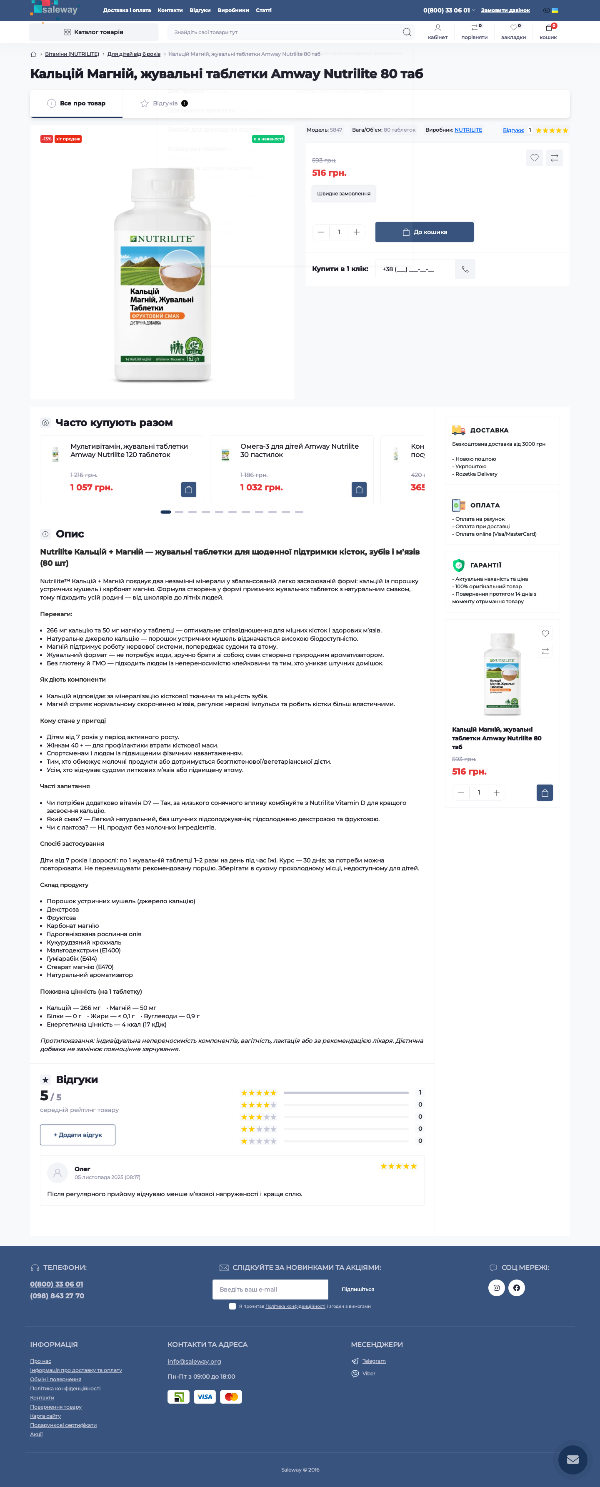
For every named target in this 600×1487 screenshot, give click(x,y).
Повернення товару (56, 1407)
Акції (36, 1434)
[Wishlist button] (534, 158)
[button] (165, 512)
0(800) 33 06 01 (56, 1284)
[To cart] (188, 489)
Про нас (40, 1361)
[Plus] (356, 232)
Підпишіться (358, 1289)
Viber (368, 1373)
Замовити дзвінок (505, 10)
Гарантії (486, 565)
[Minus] (320, 232)
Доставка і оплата (127, 10)
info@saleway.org (194, 1361)
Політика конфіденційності (295, 1306)
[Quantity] (338, 232)
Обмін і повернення (55, 1379)
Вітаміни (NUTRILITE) (72, 54)
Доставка (489, 430)
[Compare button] (554, 158)
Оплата (485, 505)
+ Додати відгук (78, 1135)
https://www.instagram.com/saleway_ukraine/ (497, 1288)
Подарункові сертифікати (63, 1425)
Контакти (170, 10)
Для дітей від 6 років (134, 54)
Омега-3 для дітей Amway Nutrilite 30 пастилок (299, 450)
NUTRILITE (468, 130)
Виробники (233, 10)
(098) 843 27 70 (57, 1296)
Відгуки (200, 10)
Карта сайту (45, 1416)
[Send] (465, 269)
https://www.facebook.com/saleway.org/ (516, 1288)
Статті (264, 10)
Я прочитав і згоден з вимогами (305, 1306)
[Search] (407, 32)
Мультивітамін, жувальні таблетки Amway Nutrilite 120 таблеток (129, 450)
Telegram (374, 1361)
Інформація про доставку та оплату (76, 1370)
